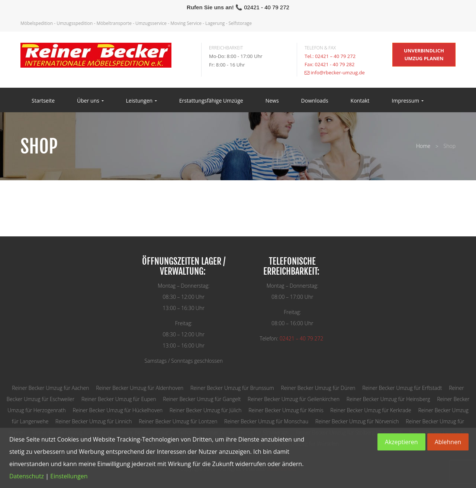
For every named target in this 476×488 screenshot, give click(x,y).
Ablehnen (448, 442)
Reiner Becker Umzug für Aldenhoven (139, 387)
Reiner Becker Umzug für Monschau (266, 421)
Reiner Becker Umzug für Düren (318, 387)
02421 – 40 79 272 (301, 338)
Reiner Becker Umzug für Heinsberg (388, 399)
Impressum (408, 100)
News (272, 100)
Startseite (43, 100)
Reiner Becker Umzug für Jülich (205, 410)
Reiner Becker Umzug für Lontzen (178, 421)
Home (423, 145)
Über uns (90, 100)
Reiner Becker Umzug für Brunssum (232, 387)
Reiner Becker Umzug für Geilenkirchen (294, 399)
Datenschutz (26, 476)
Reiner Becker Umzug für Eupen (118, 399)
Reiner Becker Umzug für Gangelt (202, 399)
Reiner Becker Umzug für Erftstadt (402, 387)
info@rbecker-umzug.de (337, 72)
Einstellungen (68, 476)
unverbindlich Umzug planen (424, 54)
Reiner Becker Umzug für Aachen (50, 387)
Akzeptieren (401, 442)
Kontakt (360, 100)
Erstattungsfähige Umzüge (211, 100)
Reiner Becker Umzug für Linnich (93, 421)
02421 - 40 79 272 (266, 7)
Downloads (314, 100)
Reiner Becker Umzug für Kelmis (286, 410)
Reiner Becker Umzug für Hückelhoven (118, 410)
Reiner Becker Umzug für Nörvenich (357, 421)
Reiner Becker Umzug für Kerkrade (370, 410)
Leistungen (141, 100)
